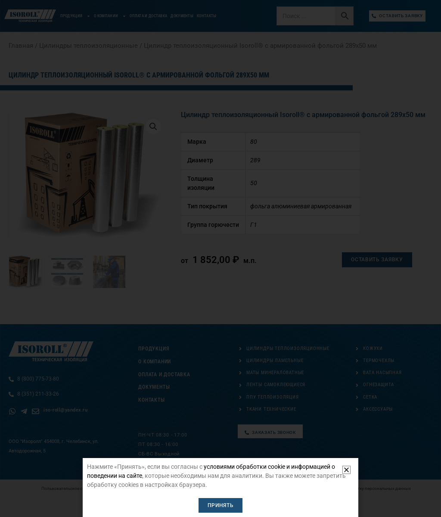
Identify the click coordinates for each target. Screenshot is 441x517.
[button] (346, 470)
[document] (220, 258)
